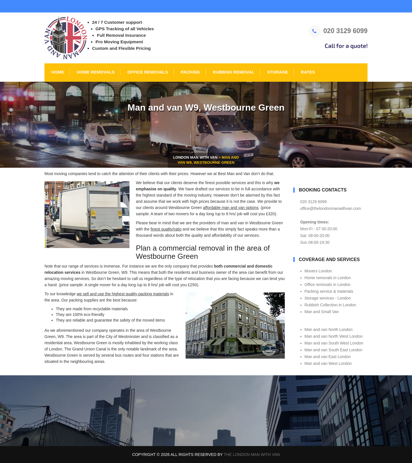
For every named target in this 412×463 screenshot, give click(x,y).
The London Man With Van (252, 454)
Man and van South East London (333, 350)
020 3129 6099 (338, 31)
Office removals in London (328, 284)
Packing (190, 72)
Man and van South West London (334, 343)
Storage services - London (328, 298)
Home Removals (95, 72)
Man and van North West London (334, 336)
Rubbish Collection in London (330, 305)
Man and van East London (328, 356)
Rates (307, 72)
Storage (277, 72)
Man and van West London (328, 363)
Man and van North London (329, 329)
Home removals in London (328, 277)
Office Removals (147, 72)
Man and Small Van (322, 311)
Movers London (318, 271)
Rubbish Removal (233, 72)
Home (57, 72)
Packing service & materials (329, 291)
